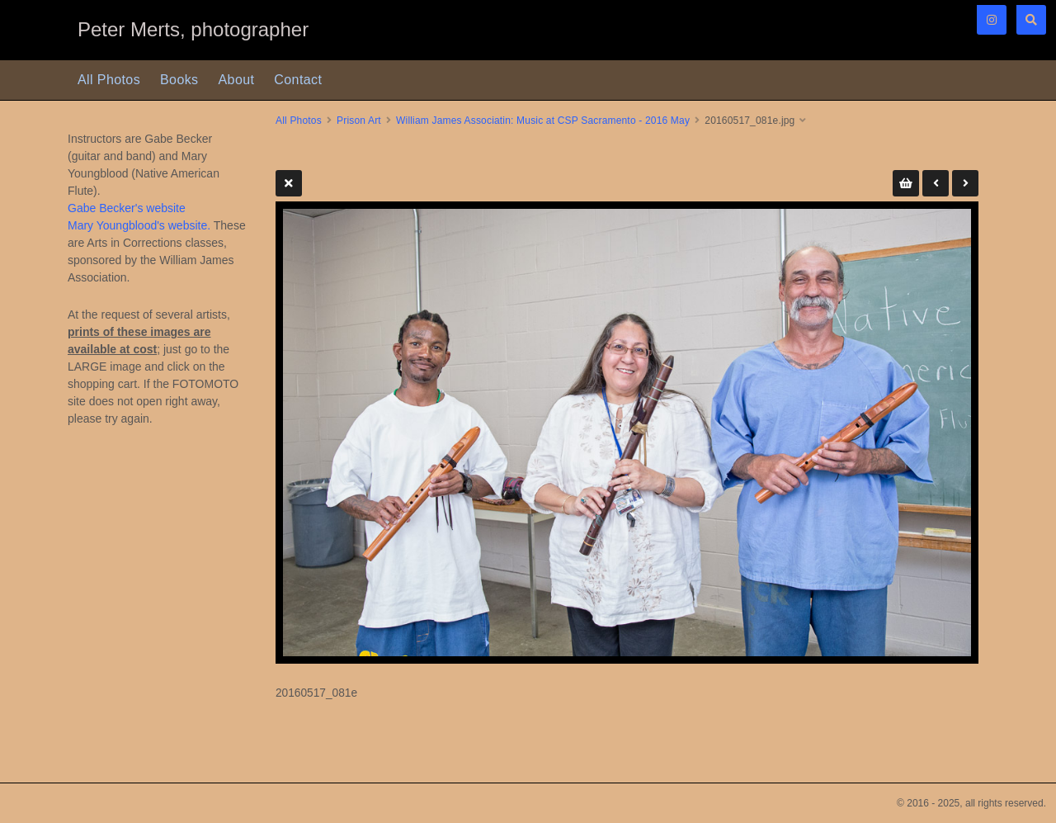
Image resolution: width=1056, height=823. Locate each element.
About (237, 80)
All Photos (109, 80)
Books (179, 80)
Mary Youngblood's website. (139, 225)
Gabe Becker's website (127, 208)
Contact (298, 80)
